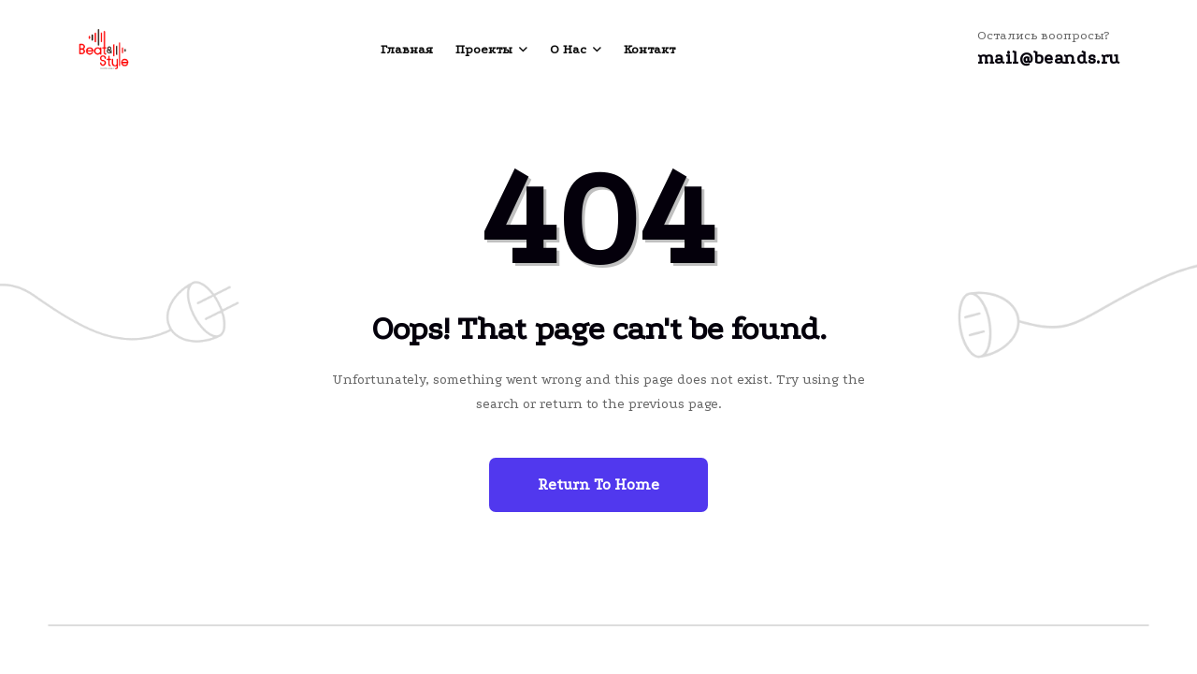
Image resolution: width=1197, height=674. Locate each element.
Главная (407, 49)
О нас (568, 49)
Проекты (483, 49)
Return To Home (598, 484)
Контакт (649, 49)
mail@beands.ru (1048, 58)
